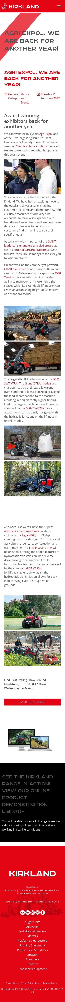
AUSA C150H (33, 568)
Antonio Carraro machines (22, 531)
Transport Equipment (32, 969)
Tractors (32, 964)
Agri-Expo (45, 134)
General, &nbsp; (13, 96)
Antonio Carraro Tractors (30, 250)
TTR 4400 (35, 548)
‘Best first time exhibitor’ (32, 146)
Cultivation (32, 927)
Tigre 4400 (28, 535)
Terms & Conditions (30, 983)
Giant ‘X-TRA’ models (38, 383)
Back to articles (32, 702)
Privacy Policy (12, 983)
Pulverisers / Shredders (32, 950)
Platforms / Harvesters (32, 940)
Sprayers (32, 955)
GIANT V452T (34, 408)
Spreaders (32, 959)
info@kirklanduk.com (22, 901)
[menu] (59, 6)
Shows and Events (24, 98)
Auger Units (32, 922)
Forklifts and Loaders (32, 931)
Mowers (32, 936)
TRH (49, 548)
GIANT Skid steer (15, 269)
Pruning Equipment (32, 945)
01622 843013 (52, 901)
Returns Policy (50, 983)
